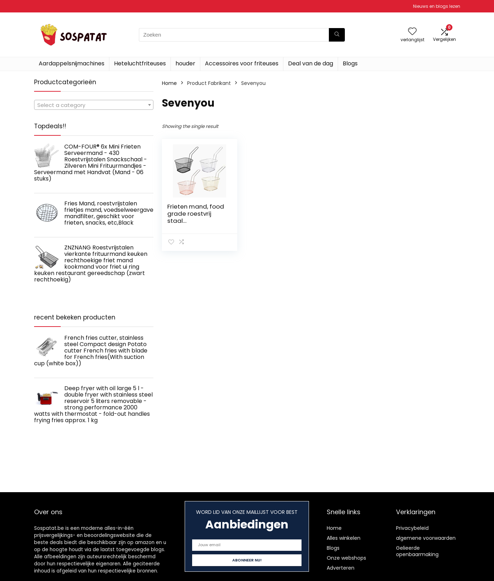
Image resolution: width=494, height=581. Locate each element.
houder (185, 63)
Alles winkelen (343, 538)
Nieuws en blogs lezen (436, 6)
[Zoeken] (337, 35)
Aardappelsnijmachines (71, 63)
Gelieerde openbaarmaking (417, 551)
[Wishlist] (412, 32)
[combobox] (93, 105)
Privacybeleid (412, 528)
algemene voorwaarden (426, 538)
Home (169, 83)
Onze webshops (346, 557)
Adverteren (340, 567)
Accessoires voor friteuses (241, 63)
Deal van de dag (310, 63)
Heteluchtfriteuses (140, 63)
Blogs (350, 63)
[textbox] (93, 105)
